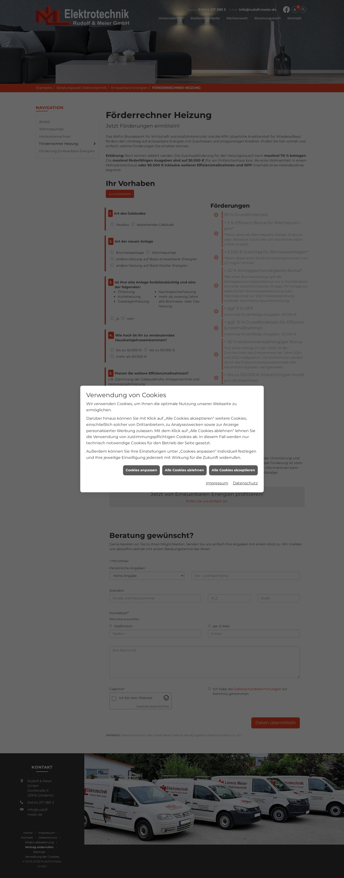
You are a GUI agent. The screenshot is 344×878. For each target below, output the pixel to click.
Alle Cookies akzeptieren (233, 444)
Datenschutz (245, 456)
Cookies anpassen (141, 444)
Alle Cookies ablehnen (184, 444)
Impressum (217, 456)
